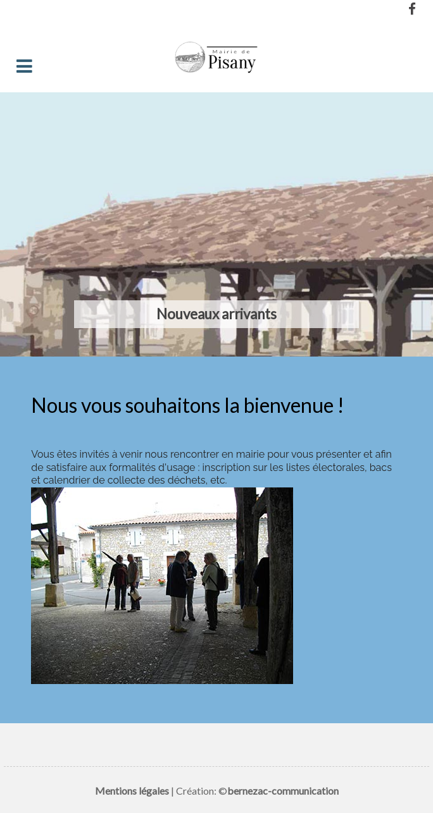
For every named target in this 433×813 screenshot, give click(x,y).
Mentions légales (132, 791)
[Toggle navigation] (24, 67)
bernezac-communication (283, 791)
